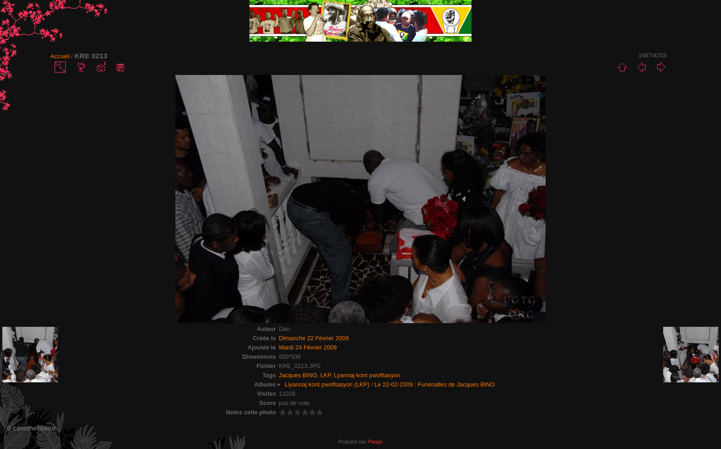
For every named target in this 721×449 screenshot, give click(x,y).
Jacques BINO (298, 375)
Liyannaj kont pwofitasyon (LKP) (327, 384)
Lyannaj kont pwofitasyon (367, 375)
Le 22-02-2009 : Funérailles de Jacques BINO (434, 384)
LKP (325, 375)
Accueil (59, 56)
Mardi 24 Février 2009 (308, 347)
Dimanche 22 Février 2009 (314, 338)
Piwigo (374, 441)
